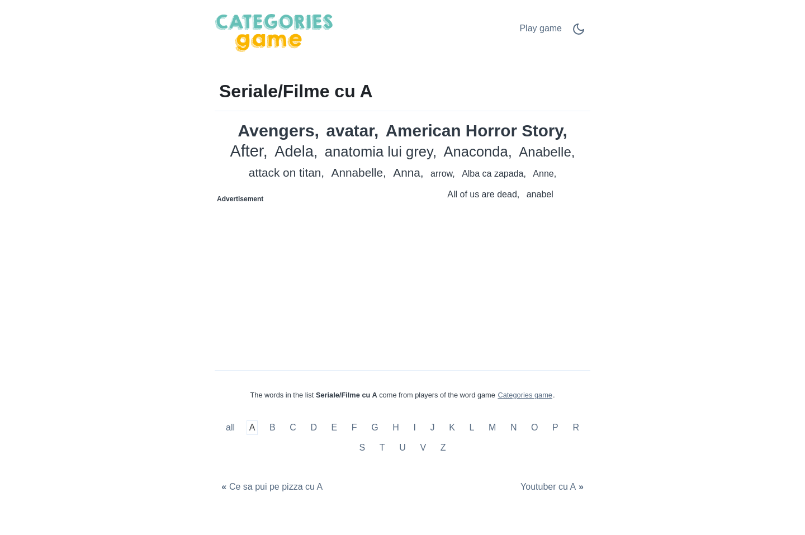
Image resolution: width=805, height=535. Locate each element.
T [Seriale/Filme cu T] (382, 447)
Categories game (525, 395)
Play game (540, 28)
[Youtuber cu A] (553, 487)
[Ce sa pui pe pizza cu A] (271, 487)
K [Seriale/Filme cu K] (452, 428)
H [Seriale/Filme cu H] (395, 428)
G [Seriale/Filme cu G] (374, 428)
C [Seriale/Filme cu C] (293, 428)
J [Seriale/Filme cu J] (432, 428)
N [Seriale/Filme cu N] (513, 428)
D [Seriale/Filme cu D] (313, 428)
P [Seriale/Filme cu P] (555, 428)
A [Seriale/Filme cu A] (252, 428)
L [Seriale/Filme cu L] (471, 428)
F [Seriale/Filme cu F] (354, 428)
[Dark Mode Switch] (578, 32)
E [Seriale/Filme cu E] (335, 428)
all (231, 428)
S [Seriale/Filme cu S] (362, 447)
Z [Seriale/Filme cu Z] (443, 447)
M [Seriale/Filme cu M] (492, 428)
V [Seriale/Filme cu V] (423, 447)
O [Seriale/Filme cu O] (534, 428)
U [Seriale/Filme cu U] (402, 447)
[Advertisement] (309, 278)
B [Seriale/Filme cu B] (272, 428)
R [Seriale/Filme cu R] (575, 428)
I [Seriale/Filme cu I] (414, 428)
